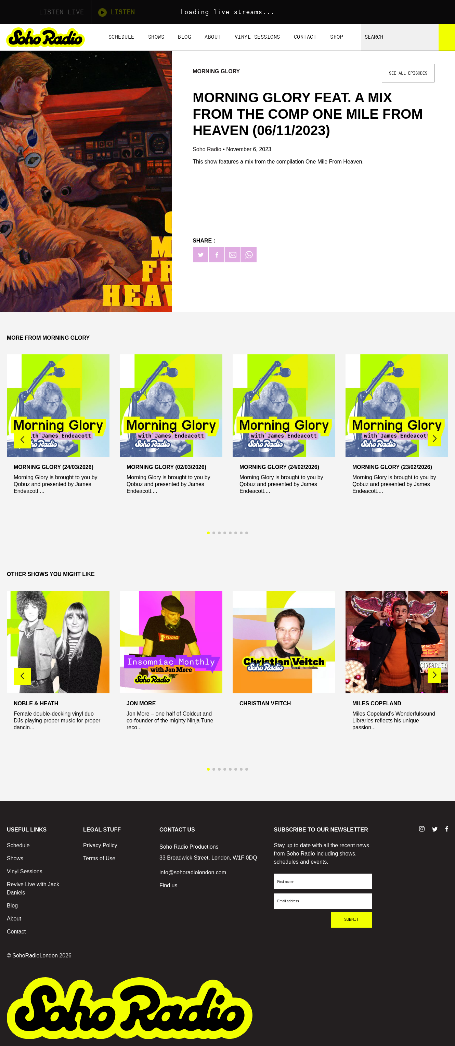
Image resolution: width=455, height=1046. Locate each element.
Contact (305, 37)
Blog (184, 37)
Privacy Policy (100, 845)
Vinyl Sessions (257, 37)
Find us (168, 885)
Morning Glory (216, 71)
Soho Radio (208, 149)
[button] (434, 438)
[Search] (447, 37)
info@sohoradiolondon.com (192, 872)
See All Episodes (408, 73)
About (213, 37)
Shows (156, 37)
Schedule (121, 37)
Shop (336, 37)
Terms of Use (99, 858)
